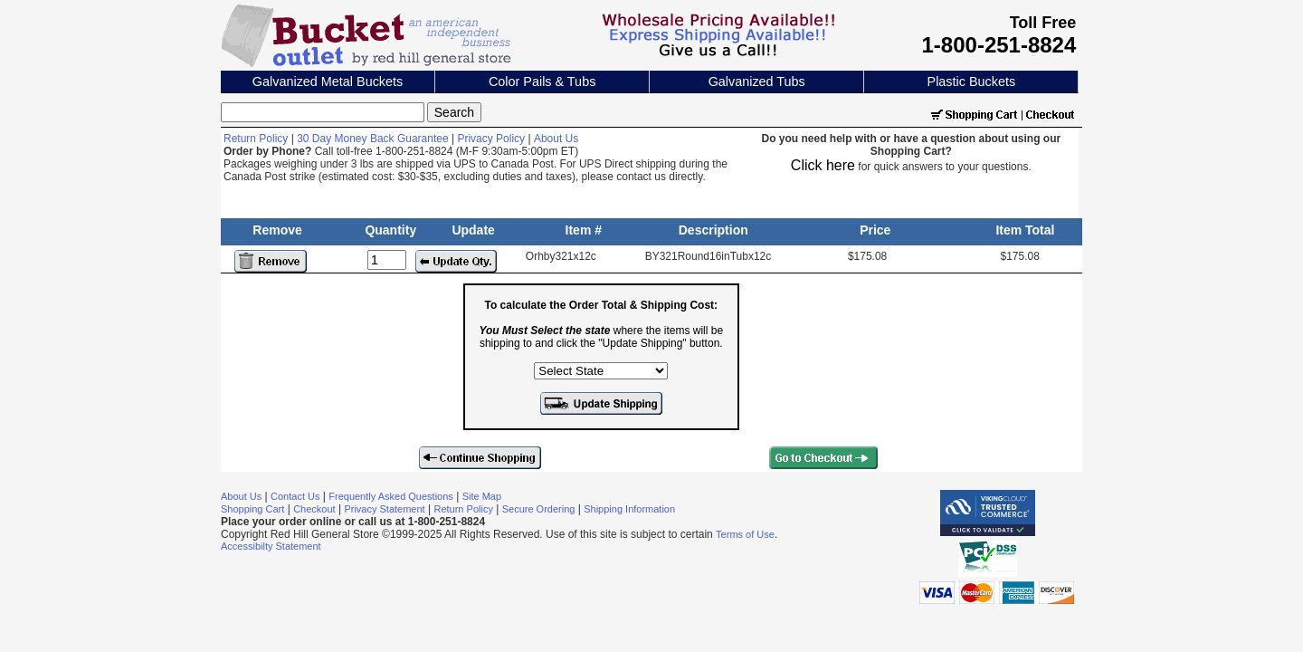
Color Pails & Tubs (542, 81)
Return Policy (256, 138)
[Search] (322, 112)
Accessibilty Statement (271, 546)
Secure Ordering (538, 508)
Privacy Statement (384, 508)
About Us (556, 138)
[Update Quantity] (386, 260)
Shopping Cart (252, 508)
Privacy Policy (491, 138)
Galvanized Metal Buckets (327, 81)
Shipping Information (629, 508)
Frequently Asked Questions (390, 496)
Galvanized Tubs (757, 81)
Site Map (481, 496)
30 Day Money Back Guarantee (372, 138)
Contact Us (295, 496)
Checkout (314, 508)
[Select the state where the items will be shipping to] (601, 370)
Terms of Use (745, 534)
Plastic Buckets (971, 81)
